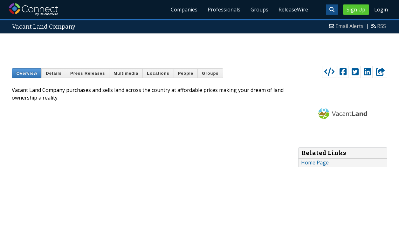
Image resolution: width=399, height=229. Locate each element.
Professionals (224, 9)
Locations (158, 73)
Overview (27, 73)
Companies (184, 9)
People (186, 73)
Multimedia (126, 73)
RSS (381, 26)
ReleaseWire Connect (33, 9)
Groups (259, 9)
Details (54, 73)
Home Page (315, 162)
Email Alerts (349, 26)
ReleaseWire (293, 9)
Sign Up (356, 9)
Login (381, 9)
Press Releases (87, 73)
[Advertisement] (199, 48)
